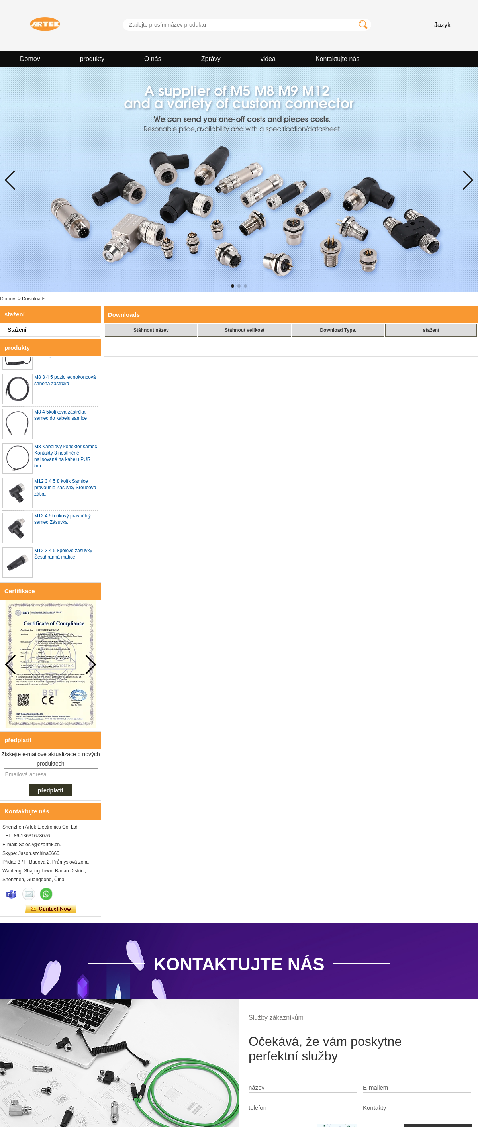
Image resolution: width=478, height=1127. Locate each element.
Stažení (17, 330)
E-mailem (375, 1087)
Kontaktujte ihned (50, 909)
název (256, 1087)
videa (268, 58)
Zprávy (211, 58)
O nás (152, 58)
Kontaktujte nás (337, 58)
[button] (232, 286)
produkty (92, 58)
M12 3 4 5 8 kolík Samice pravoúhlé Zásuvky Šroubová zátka (65, 489)
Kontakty (374, 1107)
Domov (30, 58)
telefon (257, 1107)
